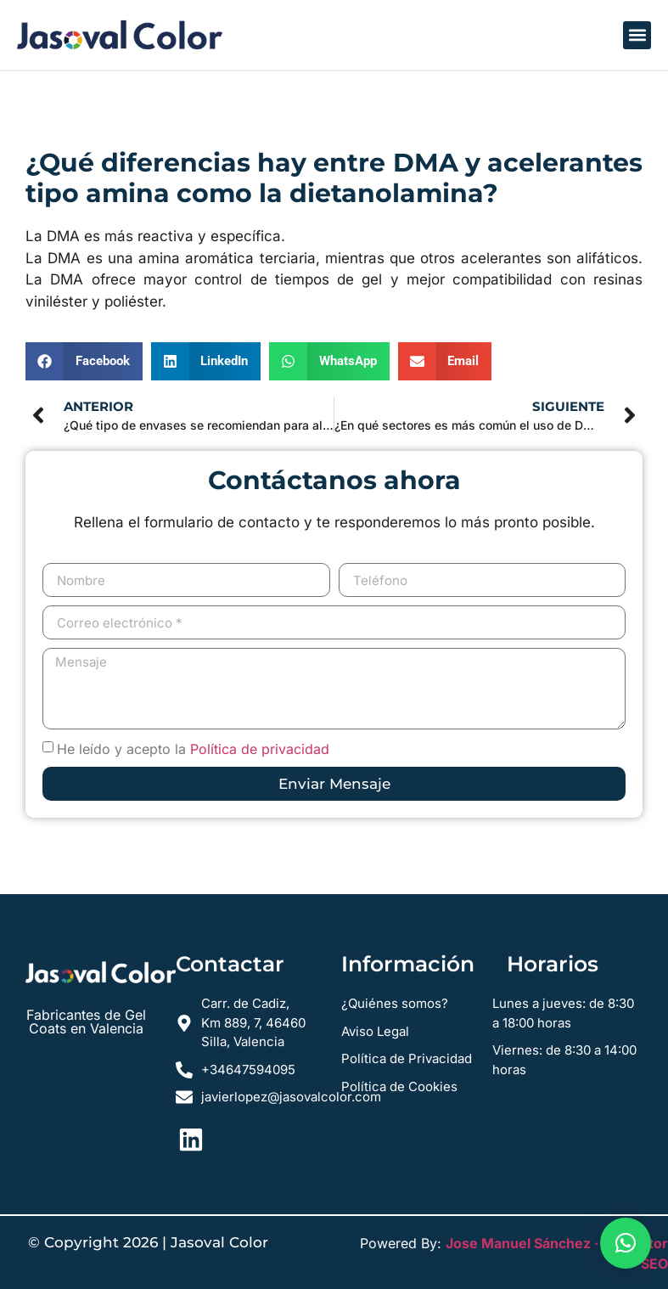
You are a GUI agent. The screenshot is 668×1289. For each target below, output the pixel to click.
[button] (637, 35)
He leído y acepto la (193, 748)
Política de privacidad (259, 748)
